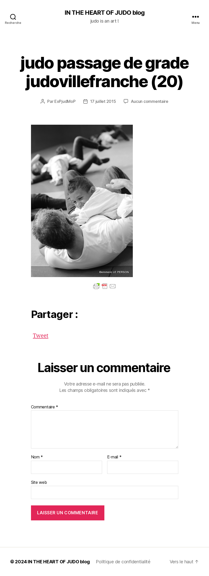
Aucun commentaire (149, 101)
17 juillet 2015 (103, 101)
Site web (39, 482)
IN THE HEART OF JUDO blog (104, 13)
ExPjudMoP (65, 101)
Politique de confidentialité (123, 561)
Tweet (41, 334)
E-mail (114, 457)
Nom (37, 457)
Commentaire (44, 407)
